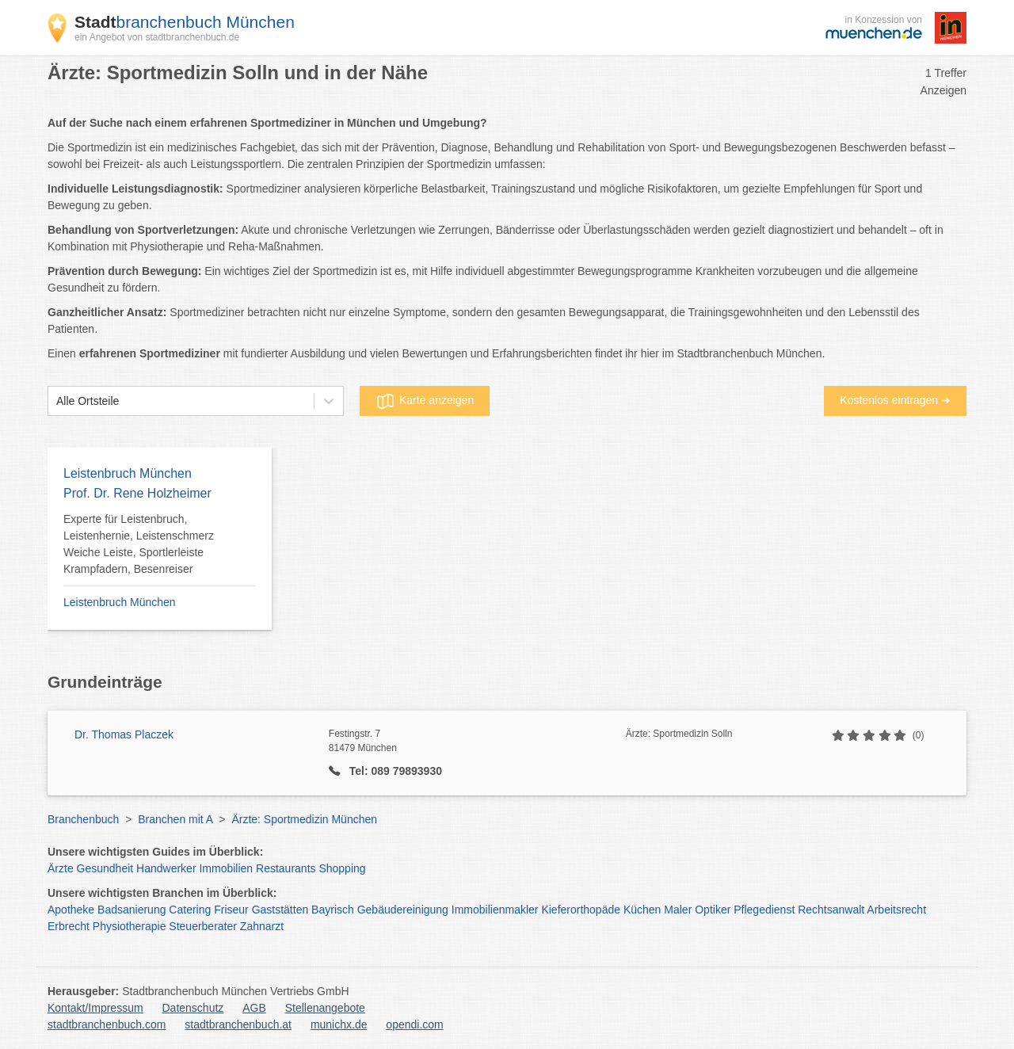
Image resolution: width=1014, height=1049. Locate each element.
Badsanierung (131, 909)
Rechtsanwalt (831, 909)
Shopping (341, 868)
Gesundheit (105, 868)
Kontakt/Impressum (95, 1007)
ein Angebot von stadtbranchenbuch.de (156, 37)
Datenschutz (193, 1007)
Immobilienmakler (495, 909)
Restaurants (285, 868)
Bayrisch (332, 909)
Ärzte (61, 868)
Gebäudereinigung (402, 909)
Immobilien (226, 868)
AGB (254, 1007)
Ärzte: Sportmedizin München (304, 819)
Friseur (231, 909)
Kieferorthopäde (580, 909)
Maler (678, 909)
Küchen (642, 909)
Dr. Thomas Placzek (123, 734)
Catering (190, 909)
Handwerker (166, 868)
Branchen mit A (175, 819)
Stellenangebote (325, 1007)
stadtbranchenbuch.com (107, 1024)
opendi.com (414, 1024)
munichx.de (339, 1024)
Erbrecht (69, 926)
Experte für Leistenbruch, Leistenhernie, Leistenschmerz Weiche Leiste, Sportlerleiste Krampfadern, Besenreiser (138, 544)
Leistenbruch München (119, 602)
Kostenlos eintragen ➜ (895, 400)
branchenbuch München (184, 22)
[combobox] (56, 401)
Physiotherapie (129, 926)
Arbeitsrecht (896, 909)
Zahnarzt (262, 926)
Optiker (712, 909)
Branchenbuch (83, 819)
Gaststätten (280, 909)
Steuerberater (203, 926)
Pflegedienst (764, 909)
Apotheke (71, 909)
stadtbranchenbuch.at (238, 1024)
